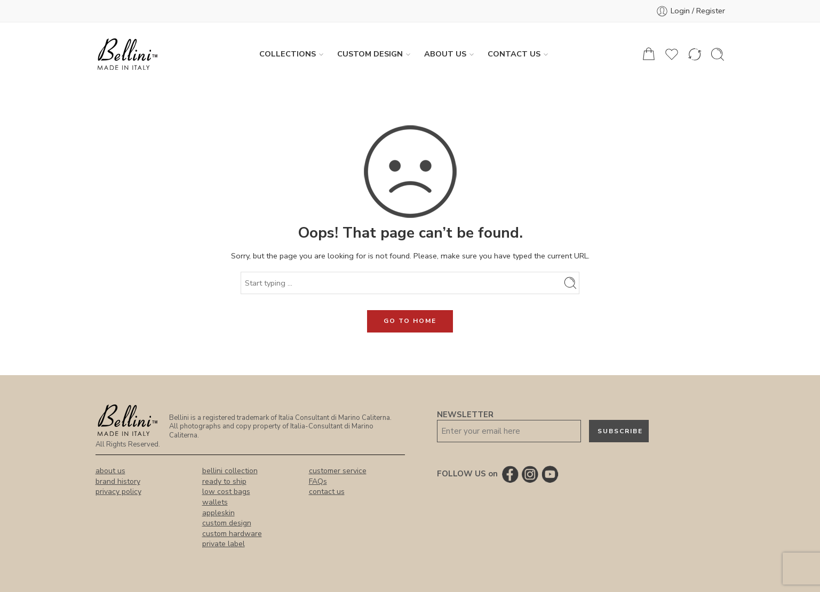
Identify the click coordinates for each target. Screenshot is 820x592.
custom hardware (232, 534)
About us (445, 54)
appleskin (218, 513)
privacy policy (118, 491)
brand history (117, 481)
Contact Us (514, 54)
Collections (287, 54)
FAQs (318, 481)
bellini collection (230, 471)
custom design (226, 523)
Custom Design (370, 54)
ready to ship (224, 481)
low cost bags (226, 491)
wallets (215, 502)
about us (110, 471)
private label (223, 544)
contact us (327, 491)
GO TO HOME (410, 321)
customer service (338, 471)
